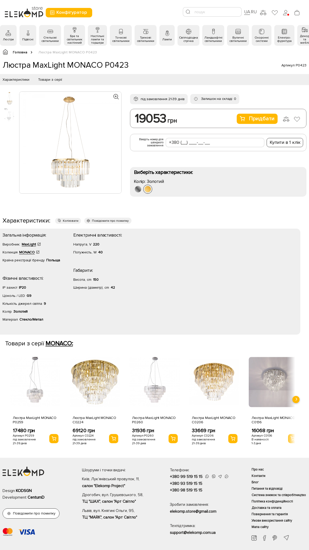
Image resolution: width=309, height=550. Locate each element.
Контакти (258, 476)
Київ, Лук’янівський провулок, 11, (117, 482)
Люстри (8, 39)
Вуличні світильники (238, 39)
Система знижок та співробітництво (279, 495)
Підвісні (27, 39)
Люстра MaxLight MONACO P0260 (154, 420)
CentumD (36, 497)
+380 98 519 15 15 (186, 490)
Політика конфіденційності (272, 501)
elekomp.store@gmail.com (193, 511)
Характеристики (16, 79)
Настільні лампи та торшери (97, 39)
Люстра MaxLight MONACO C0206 (213, 420)
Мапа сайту (260, 527)
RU (254, 12)
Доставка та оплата (266, 508)
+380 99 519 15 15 (186, 476)
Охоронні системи (262, 39)
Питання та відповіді (267, 489)
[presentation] (296, 399)
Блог (255, 482)
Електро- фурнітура (284, 39)
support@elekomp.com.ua (193, 532)
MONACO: (59, 343)
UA (247, 12)
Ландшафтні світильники (213, 39)
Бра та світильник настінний (74, 39)
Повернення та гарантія (270, 514)
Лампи (167, 39)
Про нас (258, 469)
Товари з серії (50, 79)
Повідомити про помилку (110, 221)
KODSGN (24, 490)
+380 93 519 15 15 (186, 483)
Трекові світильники (145, 39)
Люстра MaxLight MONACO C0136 (273, 420)
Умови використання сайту (272, 521)
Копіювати (70, 221)
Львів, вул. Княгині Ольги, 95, (117, 514)
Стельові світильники (50, 39)
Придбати (257, 118)
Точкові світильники (120, 39)
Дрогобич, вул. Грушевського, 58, (117, 498)
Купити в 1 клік (285, 142)
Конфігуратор (68, 12)
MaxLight (29, 244)
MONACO (27, 252)
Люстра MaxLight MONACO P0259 (34, 420)
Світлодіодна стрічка (188, 39)
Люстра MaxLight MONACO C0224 (94, 420)
